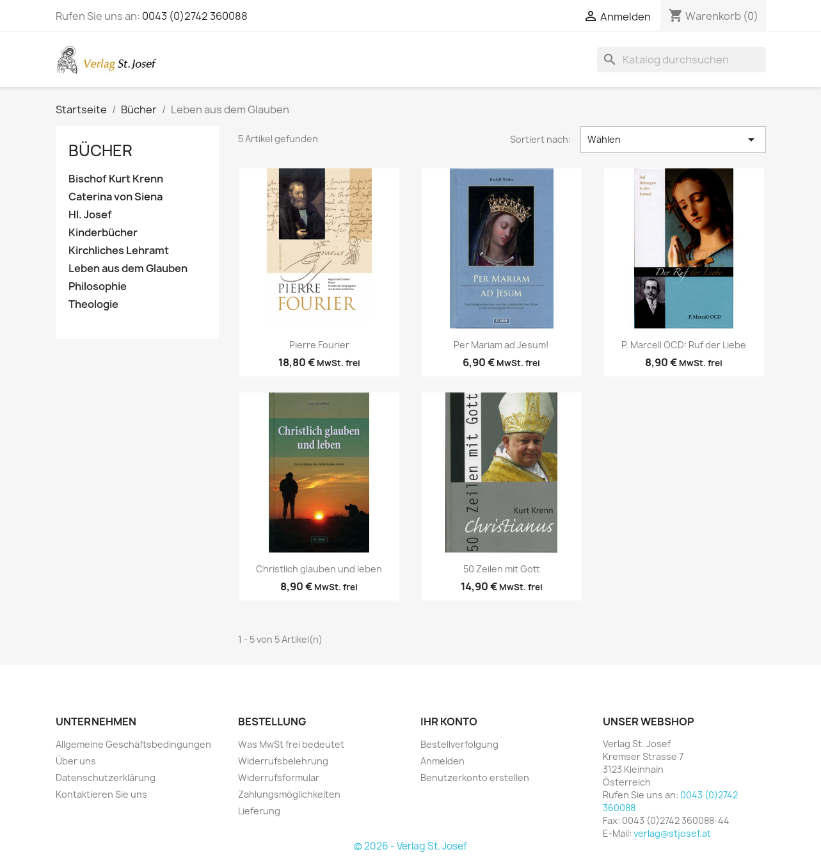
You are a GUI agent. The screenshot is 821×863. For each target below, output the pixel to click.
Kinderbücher (103, 232)
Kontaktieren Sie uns (101, 794)
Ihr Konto (448, 721)
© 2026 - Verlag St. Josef (410, 846)
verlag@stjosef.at (672, 833)
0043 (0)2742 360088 (195, 16)
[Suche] (681, 59)
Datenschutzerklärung (105, 777)
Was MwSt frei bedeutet (291, 744)
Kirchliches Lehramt (118, 250)
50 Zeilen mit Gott (501, 569)
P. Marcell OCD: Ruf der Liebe (683, 345)
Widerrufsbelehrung (283, 761)
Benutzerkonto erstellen (474, 777)
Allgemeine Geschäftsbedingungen (133, 744)
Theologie (93, 304)
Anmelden (442, 761)
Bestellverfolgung (459, 744)
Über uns (76, 761)
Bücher (100, 150)
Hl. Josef (90, 215)
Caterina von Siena (115, 197)
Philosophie (97, 286)
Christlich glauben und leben (319, 569)
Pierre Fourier (319, 345)
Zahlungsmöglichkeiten (289, 794)
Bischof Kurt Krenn (115, 179)
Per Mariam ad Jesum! (501, 345)
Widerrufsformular (278, 777)
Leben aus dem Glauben (127, 268)
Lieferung (259, 811)
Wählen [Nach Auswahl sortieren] (672, 139)
